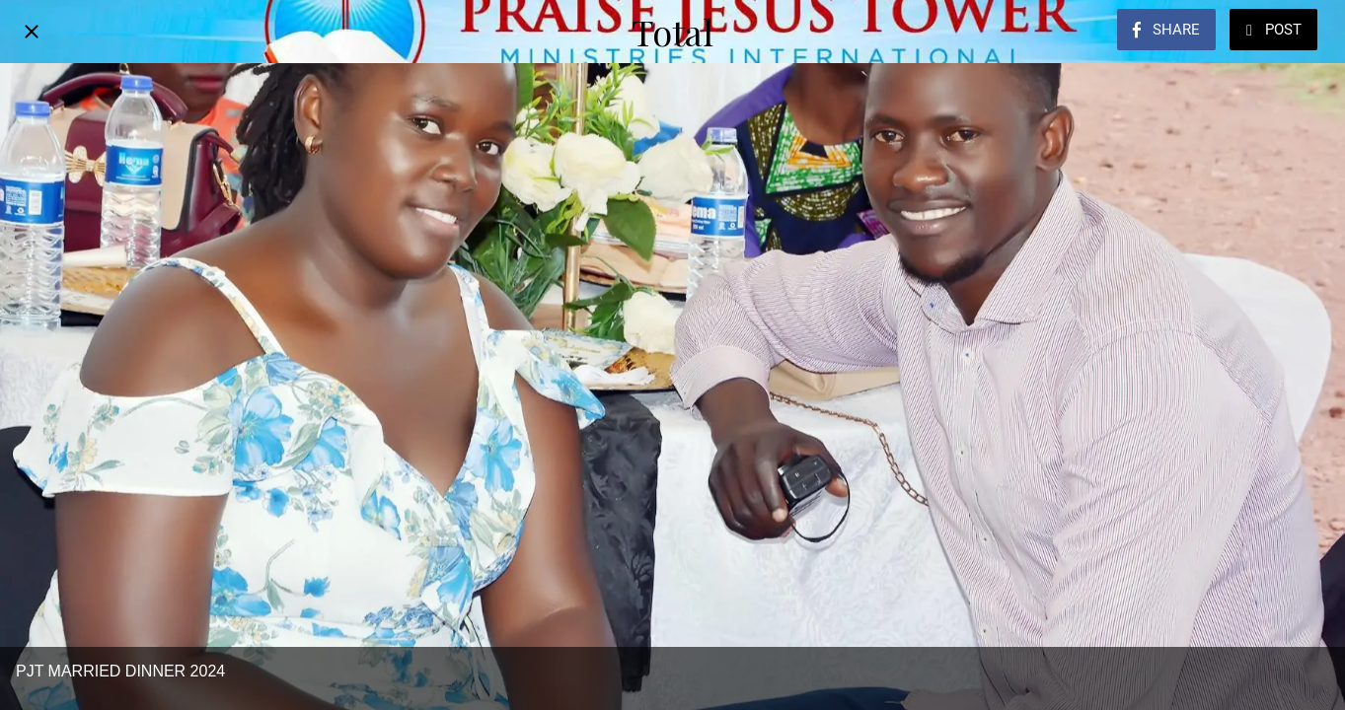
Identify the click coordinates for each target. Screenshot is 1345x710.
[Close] (31, 31)
